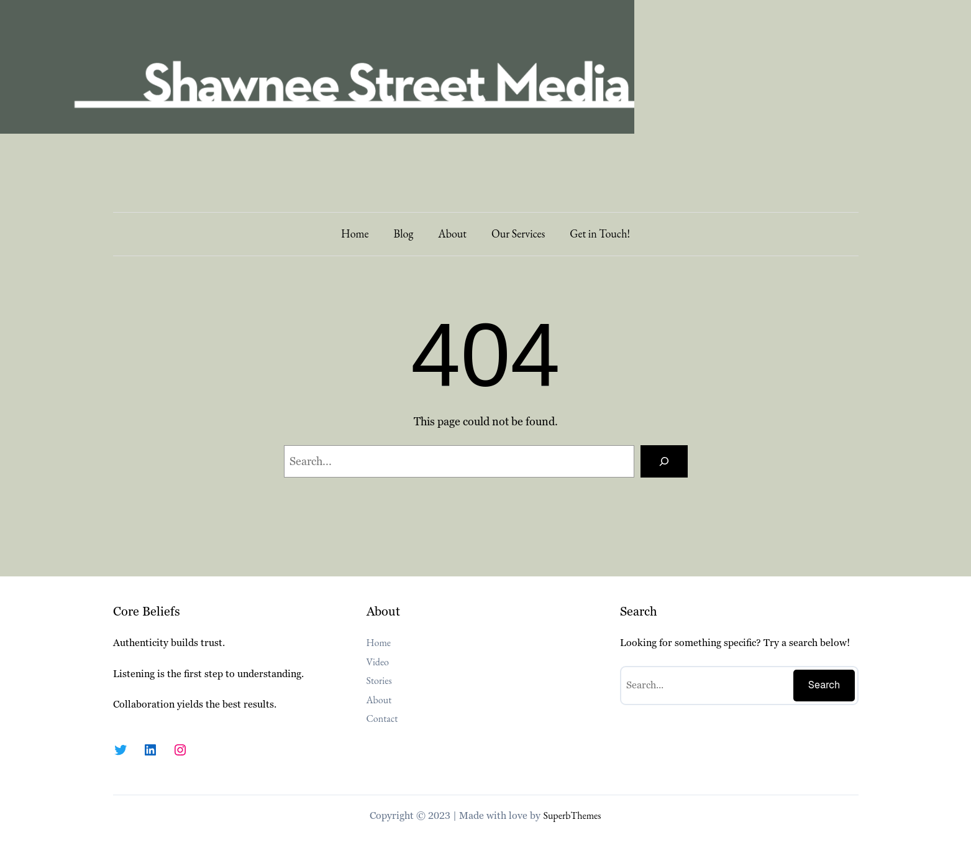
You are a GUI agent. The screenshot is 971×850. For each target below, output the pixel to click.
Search (824, 684)
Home (355, 233)
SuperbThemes (572, 815)
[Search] (664, 461)
